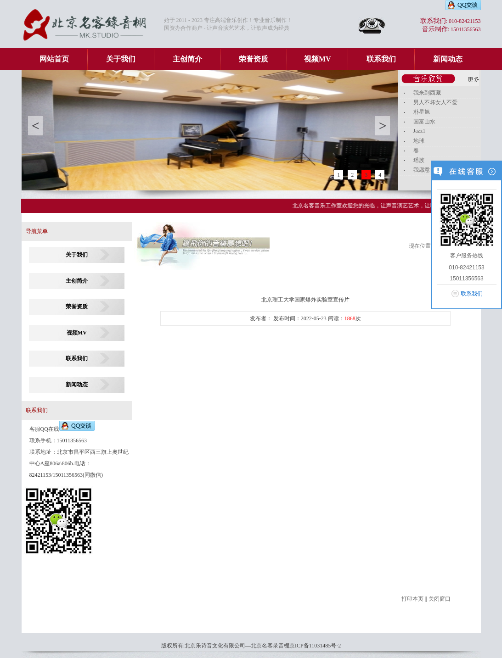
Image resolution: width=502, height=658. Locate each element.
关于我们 (120, 59)
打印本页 (412, 599)
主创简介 (187, 59)
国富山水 (424, 121)
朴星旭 (421, 112)
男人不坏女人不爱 (435, 102)
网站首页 (54, 59)
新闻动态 (448, 59)
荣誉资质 (253, 59)
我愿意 (421, 170)
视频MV (317, 59)
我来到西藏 (427, 92)
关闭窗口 (440, 599)
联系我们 (381, 59)
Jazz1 (419, 131)
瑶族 (418, 160)
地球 (418, 141)
